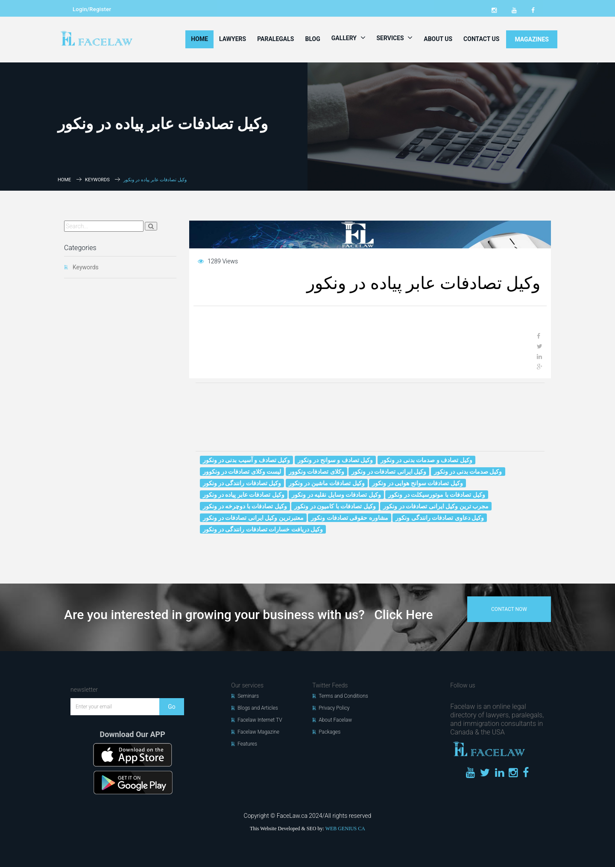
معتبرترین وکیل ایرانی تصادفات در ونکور (253, 517)
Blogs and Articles (257, 708)
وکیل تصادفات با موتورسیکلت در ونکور (436, 494)
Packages (329, 732)
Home (199, 38)
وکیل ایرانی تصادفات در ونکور (388, 471)
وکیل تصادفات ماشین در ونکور (327, 483)
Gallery (348, 37)
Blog (312, 38)
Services (395, 37)
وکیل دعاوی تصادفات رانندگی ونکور (439, 517)
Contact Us (481, 38)
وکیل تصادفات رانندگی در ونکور (242, 483)
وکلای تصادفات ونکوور (316, 471)
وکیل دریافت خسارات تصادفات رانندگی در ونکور (263, 529)
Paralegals (275, 38)
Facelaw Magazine (258, 732)
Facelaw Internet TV (259, 720)
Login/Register (92, 9)
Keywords (97, 180)
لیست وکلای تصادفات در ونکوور (242, 471)
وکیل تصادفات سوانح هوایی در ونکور (417, 483)
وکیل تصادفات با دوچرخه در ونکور (245, 506)
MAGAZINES (532, 39)
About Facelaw (335, 720)
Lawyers (232, 38)
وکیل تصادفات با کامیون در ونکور (334, 506)
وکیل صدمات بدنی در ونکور (468, 471)
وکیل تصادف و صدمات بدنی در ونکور (426, 460)
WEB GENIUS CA (345, 829)
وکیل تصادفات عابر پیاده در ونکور (243, 494)
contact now (509, 609)
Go (172, 706)
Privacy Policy (334, 708)
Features (247, 744)
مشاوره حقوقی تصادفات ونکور (349, 517)
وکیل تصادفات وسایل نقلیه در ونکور (336, 494)
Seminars (248, 696)
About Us (438, 38)
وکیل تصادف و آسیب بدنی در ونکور (246, 460)
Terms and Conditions (343, 696)
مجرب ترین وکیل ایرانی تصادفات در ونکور (436, 506)
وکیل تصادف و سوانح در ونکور (335, 460)
